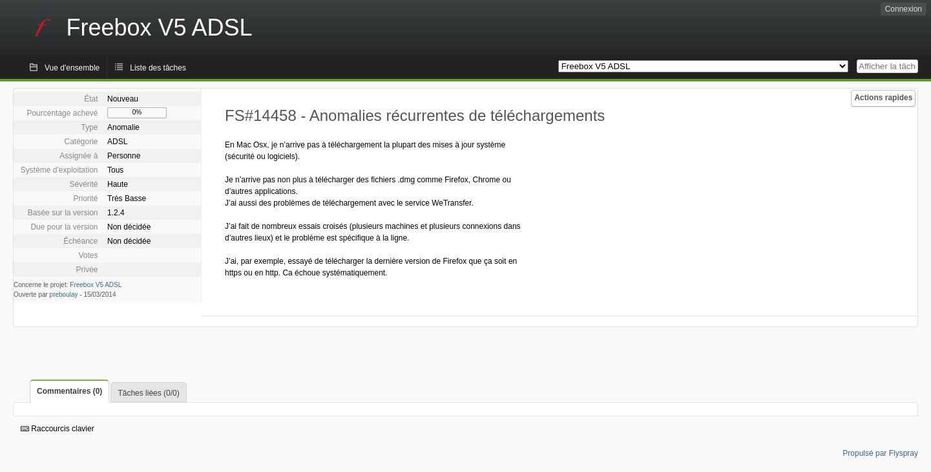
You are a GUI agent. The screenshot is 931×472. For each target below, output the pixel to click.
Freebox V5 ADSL (95, 284)
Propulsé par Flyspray (880, 453)
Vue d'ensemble (72, 67)
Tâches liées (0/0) (148, 393)
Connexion (903, 9)
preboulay (64, 294)
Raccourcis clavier (57, 428)
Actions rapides (883, 97)
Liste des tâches (158, 67)
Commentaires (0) (69, 391)
